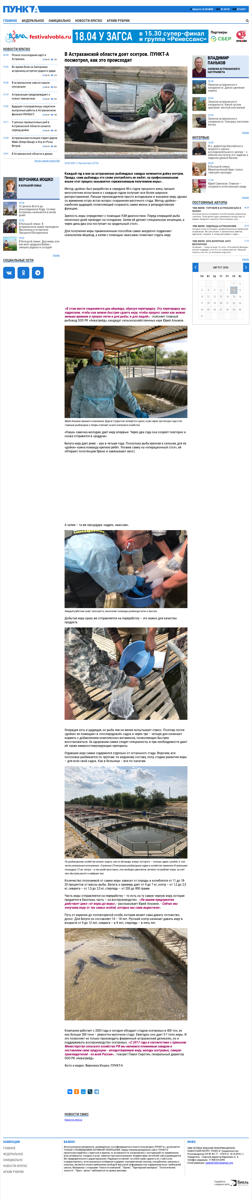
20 (221, 303)
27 (221, 309)
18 (208, 303)
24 (202, 309)
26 (214, 309)
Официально (60, 21)
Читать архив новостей (47, 160)
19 (214, 303)
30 (240, 309)
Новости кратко (88, 21)
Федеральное (33, 21)
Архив (56, 255)
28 (227, 309)
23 (240, 303)
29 (234, 309)
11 (208, 296)
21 (227, 303)
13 (221, 296)
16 (240, 296)
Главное (10, 21)
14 (227, 296)
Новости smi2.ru (73, 1119)
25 (208, 309)
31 (202, 316)
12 (214, 296)
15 (234, 296)
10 (202, 296)
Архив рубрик (118, 21)
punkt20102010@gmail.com (219, 1162)
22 (234, 303)
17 (202, 303)
